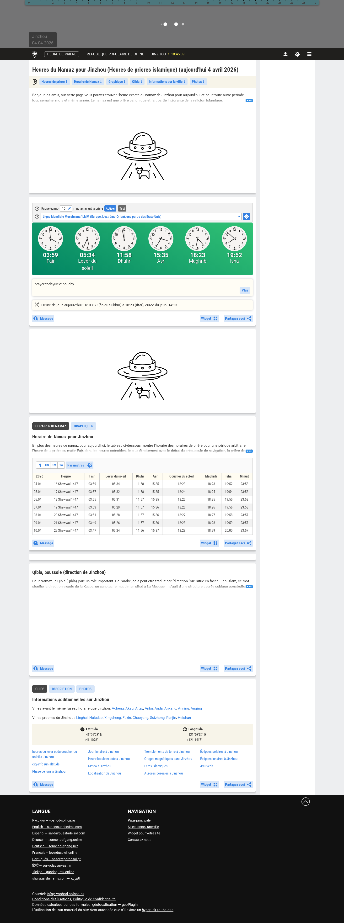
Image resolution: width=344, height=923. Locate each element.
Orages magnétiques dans (168, 759)
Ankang (170, 708)
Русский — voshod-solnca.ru (53, 820)
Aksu (129, 708)
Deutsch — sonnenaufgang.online (57, 840)
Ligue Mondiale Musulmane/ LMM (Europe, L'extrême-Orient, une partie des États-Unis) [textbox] (102, 216)
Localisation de (104, 773)
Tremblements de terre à (167, 751)
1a (61, 465)
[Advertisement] (142, 156)
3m (54, 465)
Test (122, 208)
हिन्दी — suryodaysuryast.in (51, 865)
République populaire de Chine (115, 54)
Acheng (118, 708)
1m (46, 465)
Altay (139, 708)
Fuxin (127, 718)
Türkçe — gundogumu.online (53, 872)
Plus (245, 290)
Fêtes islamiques (156, 766)
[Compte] (285, 54)
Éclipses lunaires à (218, 759)
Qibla (137, 82)
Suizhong (157, 718)
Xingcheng (112, 718)
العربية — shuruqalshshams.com (56, 878)
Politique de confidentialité (94, 899)
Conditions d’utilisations (51, 899)
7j (39, 465)
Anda (159, 708)
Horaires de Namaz (50, 426)
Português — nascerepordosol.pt (56, 859)
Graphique (117, 82)
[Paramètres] (297, 54)
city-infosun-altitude (45, 764)
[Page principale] (34, 54)
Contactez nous (139, 840)
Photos (198, 82)
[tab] (50, 426)
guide (39, 689)
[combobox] (141, 216)
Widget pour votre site (144, 833)
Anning (183, 708)
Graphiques (83, 426)
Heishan (184, 718)
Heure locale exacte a (109, 759)
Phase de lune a (48, 771)
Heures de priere (55, 82)
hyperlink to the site (157, 910)
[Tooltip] (37, 209)
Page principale (139, 820)
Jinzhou (158, 54)
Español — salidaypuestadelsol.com (58, 833)
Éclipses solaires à (219, 751)
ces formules (80, 904)
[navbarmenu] (309, 54)
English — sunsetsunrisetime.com (57, 827)
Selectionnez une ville (143, 827)
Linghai (82, 718)
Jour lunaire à (103, 751)
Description (62, 689)
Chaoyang (140, 718)
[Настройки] (246, 216)
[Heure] (63, 208)
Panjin (171, 718)
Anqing (196, 708)
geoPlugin (130, 904)
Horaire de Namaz (88, 82)
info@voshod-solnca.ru (65, 894)
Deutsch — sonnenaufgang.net (55, 846)
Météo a (99, 766)
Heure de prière (61, 54)
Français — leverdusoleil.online (54, 852)
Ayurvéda (206, 766)
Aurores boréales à (163, 773)
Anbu (149, 708)
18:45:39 (177, 54)
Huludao (96, 718)
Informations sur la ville (167, 82)
